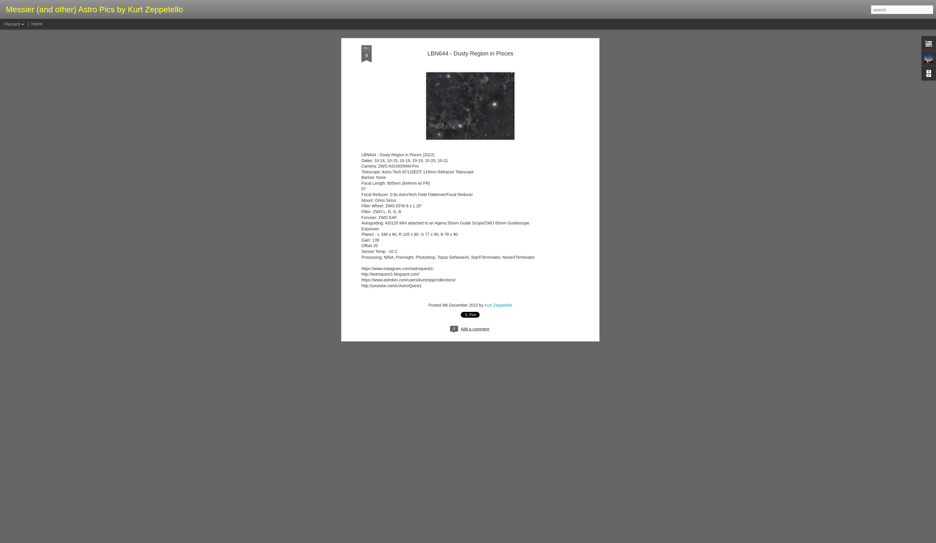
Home (36, 23)
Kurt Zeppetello (498, 129)
